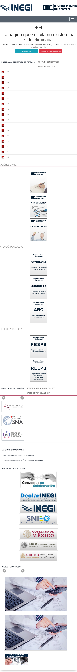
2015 (5, 104)
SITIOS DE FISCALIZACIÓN (12, 388)
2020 (5, 130)
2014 (5, 98)
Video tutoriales (11, 567)
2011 (5, 93)
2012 (5, 77)
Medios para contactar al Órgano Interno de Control (23, 460)
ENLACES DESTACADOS (13, 468)
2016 (5, 114)
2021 (5, 136)
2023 (5, 146)
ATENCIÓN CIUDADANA (13, 450)
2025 (5, 157)
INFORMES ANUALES (46, 67)
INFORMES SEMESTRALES (48, 62)
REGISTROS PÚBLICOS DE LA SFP (41, 388)
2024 (5, 152)
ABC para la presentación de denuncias (18, 455)
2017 (5, 125)
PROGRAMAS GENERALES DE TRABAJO (18, 62)
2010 (5, 82)
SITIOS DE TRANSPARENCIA (38, 393)
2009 (5, 72)
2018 (5, 109)
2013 (5, 88)
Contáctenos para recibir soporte (50, 51)
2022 (5, 141)
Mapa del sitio (26, 51)
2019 (5, 120)
